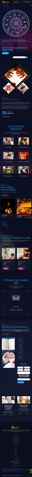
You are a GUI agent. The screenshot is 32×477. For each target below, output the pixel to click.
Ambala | (28, 469)
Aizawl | (15, 469)
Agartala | (3, 469)
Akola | (19, 469)
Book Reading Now (5, 195)
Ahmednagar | (12, 469)
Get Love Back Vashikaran (23, 406)
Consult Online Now (6, 116)
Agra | (5, 469)
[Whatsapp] (31, 470)
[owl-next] (6, 226)
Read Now (4, 216)
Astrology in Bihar (6, 262)
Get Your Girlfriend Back (24, 176)
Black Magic (4, 215)
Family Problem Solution (7, 261)
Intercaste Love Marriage (23, 161)
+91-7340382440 (15, 2)
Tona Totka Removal (22, 215)
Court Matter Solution (21, 261)
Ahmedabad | (8, 469)
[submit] (26, 57)
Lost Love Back (8, 147)
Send (21, 382)
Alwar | (26, 469)
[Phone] (31, 472)
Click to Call (5, 53)
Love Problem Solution (23, 147)
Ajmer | (17, 469)
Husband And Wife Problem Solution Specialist (8, 407)
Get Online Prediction (27, 1)
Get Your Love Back (8, 161)
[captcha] (23, 379)
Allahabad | (23, 469)
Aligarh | (21, 469)
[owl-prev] (4, 223)
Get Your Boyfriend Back (8, 176)
